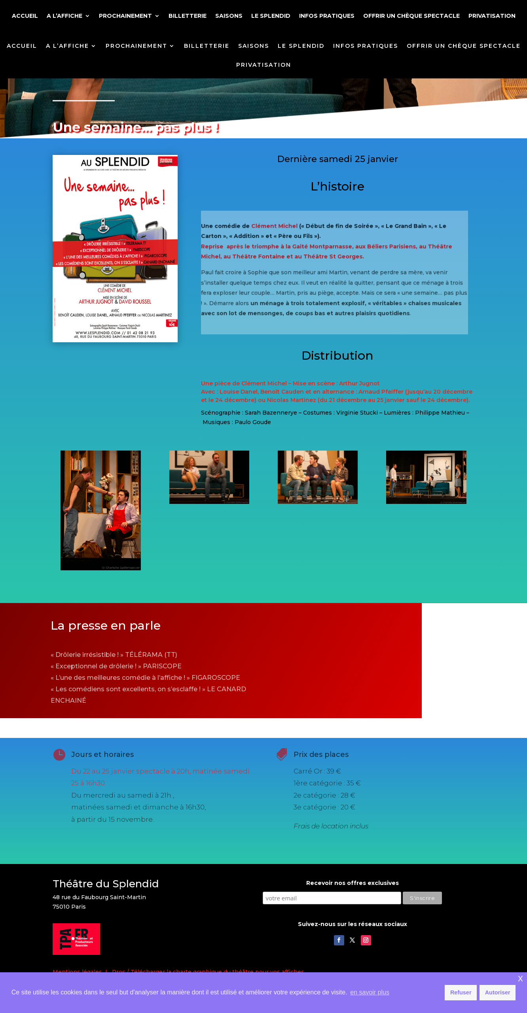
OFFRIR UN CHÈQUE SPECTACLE (411, 16)
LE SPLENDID (270, 16)
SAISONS (229, 16)
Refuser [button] (461, 992)
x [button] (520, 978)
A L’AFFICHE (64, 16)
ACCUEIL (25, 16)
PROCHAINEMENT (125, 16)
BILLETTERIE (188, 16)
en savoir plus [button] (369, 992)
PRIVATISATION (492, 16)
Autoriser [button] (497, 992)
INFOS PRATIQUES (326, 16)
